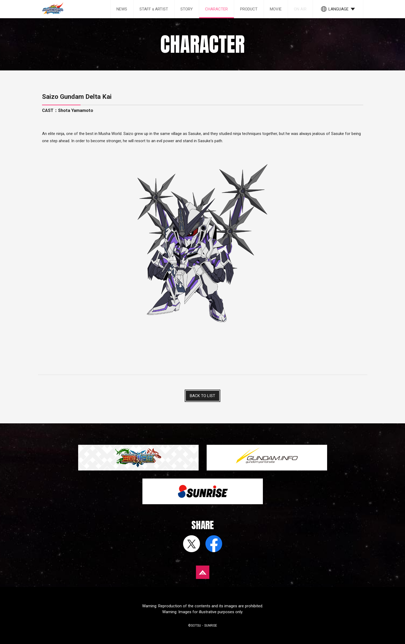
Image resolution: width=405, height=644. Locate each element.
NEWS (121, 9)
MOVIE (276, 9)
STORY (186, 9)
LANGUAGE (338, 9)
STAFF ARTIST (153, 9)
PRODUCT (249, 9)
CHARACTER (216, 9)
